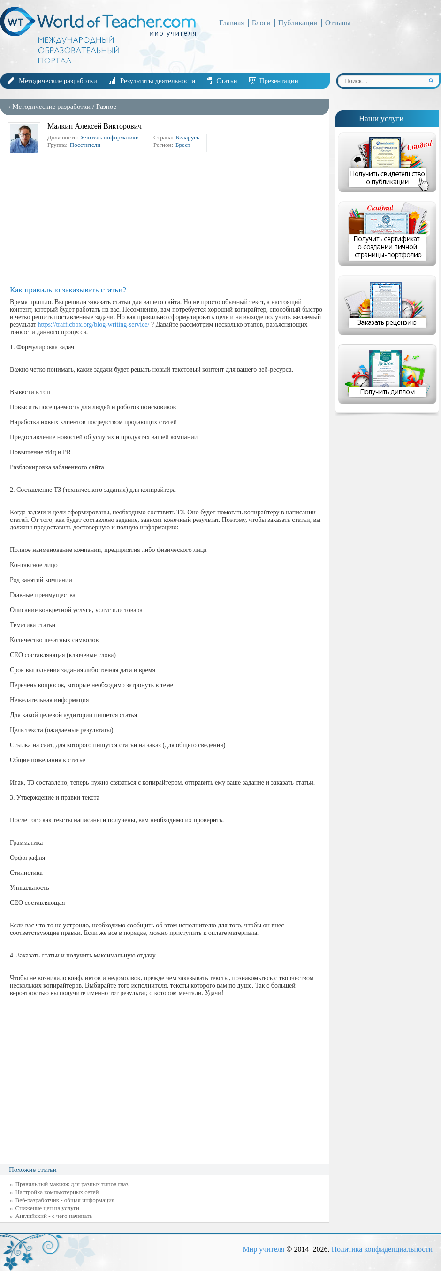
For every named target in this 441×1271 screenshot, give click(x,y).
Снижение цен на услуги (47, 1207)
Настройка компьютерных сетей (57, 1191)
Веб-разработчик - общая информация (64, 1199)
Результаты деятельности (157, 80)
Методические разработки (58, 80)
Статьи (226, 80)
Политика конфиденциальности (382, 1249)
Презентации (278, 80)
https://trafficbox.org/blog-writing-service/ (94, 324)
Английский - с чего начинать (53, 1215)
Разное (106, 106)
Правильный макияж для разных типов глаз (72, 1183)
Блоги (261, 23)
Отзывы (337, 23)
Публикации (298, 23)
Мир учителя (263, 1249)
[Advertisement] (167, 224)
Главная (231, 23)
